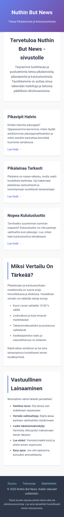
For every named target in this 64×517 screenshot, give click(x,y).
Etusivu (12, 483)
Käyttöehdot (49, 483)
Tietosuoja (29, 483)
